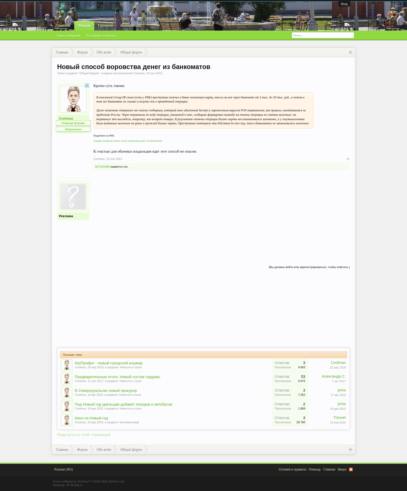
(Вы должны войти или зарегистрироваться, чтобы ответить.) (309, 267)
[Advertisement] (221, 217)
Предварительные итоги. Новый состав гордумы (117, 377)
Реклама (66, 216)
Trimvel (340, 417)
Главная (63, 25)
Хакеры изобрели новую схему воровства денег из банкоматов (127, 140)
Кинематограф (129, 422)
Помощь (315, 469)
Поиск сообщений (68, 35)
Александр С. (334, 376)
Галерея (105, 25)
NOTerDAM (102, 166)
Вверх (342, 469)
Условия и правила (292, 469)
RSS (351, 469)
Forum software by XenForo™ (89, 481)
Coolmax (139, 73)
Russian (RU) (63, 469)
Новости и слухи (130, 367)
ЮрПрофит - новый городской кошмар (109, 363)
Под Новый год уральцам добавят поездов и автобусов (123, 404)
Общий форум (88, 73)
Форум (84, 26)
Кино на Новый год (91, 418)
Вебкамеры (130, 25)
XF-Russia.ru (74, 485)
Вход (344, 3)
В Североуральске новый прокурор (106, 390)
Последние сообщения (101, 35)
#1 (348, 158)
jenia (342, 390)
